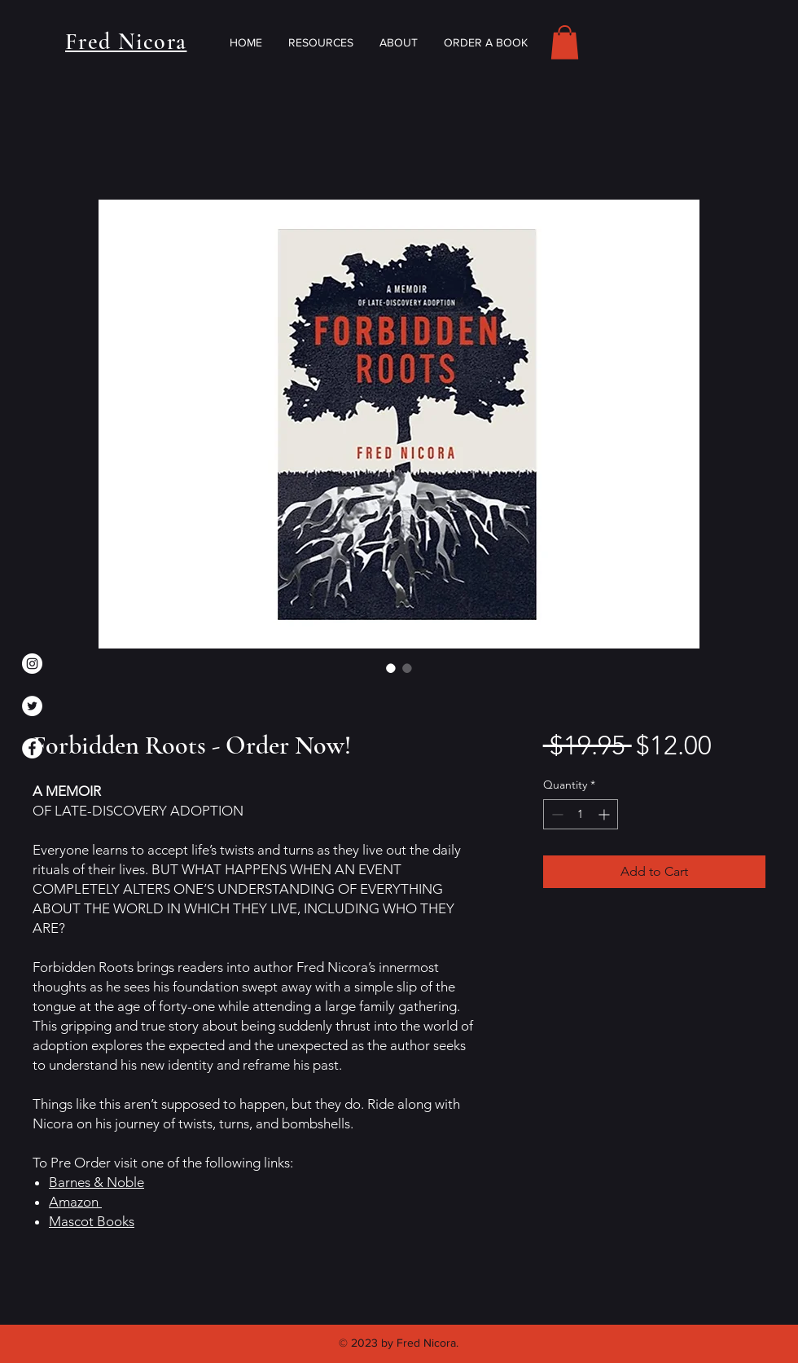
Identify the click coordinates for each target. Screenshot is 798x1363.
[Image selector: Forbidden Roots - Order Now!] (391, 668)
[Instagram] (32, 663)
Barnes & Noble (96, 1182)
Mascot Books (91, 1221)
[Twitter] (32, 706)
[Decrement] (556, 814)
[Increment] (605, 814)
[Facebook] (32, 748)
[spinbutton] (580, 814)
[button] (564, 42)
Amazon (75, 1202)
